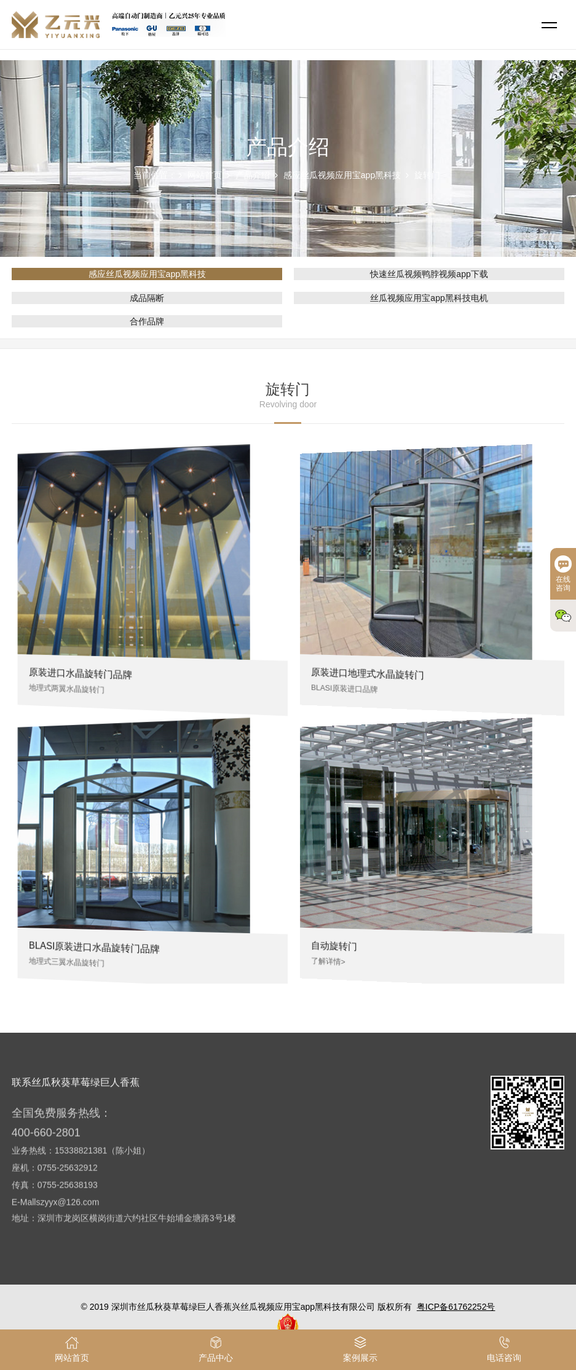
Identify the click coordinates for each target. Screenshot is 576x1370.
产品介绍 (252, 175)
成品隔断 (147, 298)
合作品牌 (147, 321)
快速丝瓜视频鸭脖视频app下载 (428, 274)
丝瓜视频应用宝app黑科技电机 (428, 298)
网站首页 (204, 175)
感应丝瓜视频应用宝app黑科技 (342, 175)
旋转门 (427, 175)
